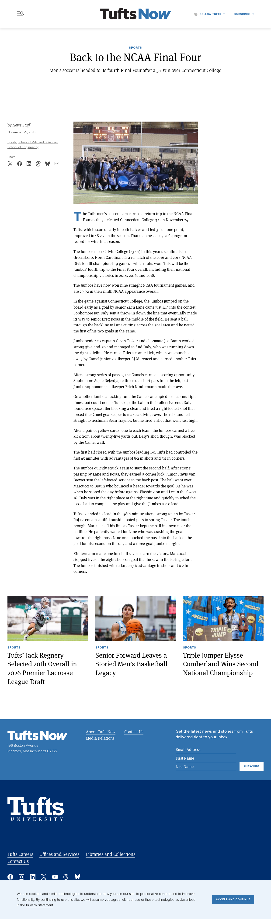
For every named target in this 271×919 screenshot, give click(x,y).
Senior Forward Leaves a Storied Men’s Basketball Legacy (131, 663)
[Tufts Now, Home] (135, 14)
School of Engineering (23, 147)
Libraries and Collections (110, 854)
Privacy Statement (39, 905)
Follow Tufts (210, 14)
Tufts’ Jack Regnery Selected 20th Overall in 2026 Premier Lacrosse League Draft (42, 668)
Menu (20, 14)
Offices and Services (59, 854)
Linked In (32, 877)
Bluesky (77, 877)
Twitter (44, 877)
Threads (66, 877)
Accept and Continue (233, 899)
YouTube (55, 877)
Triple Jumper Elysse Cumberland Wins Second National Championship (220, 663)
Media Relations (100, 738)
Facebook (10, 877)
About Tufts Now (100, 732)
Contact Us (133, 732)
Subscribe (242, 14)
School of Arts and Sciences (38, 142)
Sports (135, 48)
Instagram (21, 877)
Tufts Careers (20, 854)
